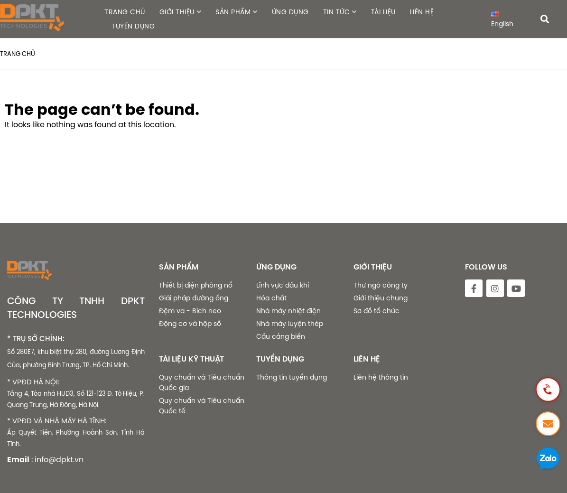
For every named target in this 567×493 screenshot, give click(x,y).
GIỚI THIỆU (177, 12)
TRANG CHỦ (124, 12)
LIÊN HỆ (422, 12)
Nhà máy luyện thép (289, 323)
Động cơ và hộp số (190, 323)
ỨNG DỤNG (290, 12)
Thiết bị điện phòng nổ (195, 285)
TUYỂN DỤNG (133, 26)
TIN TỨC (336, 12)
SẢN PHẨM (233, 12)
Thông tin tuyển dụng (291, 377)
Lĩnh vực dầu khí (282, 285)
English (502, 19)
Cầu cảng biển (280, 336)
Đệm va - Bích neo (190, 311)
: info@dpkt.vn (57, 459)
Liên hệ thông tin (380, 377)
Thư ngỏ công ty (380, 285)
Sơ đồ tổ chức (376, 311)
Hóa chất (271, 298)
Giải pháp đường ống (193, 298)
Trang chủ (17, 53)
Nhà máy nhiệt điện (288, 311)
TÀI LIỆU (383, 12)
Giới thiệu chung (380, 298)
